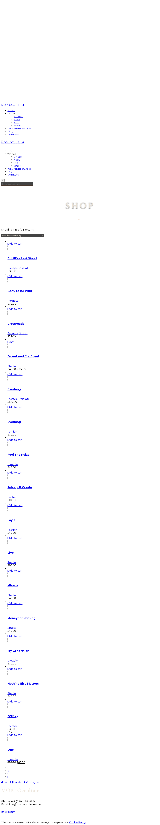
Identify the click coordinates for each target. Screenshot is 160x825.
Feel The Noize (19, 454)
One (11, 749)
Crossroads (16, 323)
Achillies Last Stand (22, 258)
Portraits (24, 268)
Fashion (12, 431)
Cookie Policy (77, 822)
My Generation (18, 651)
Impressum (8, 811)
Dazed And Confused (23, 356)
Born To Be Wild (20, 291)
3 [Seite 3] (8, 774)
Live (11, 552)
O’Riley (13, 716)
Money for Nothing (21, 618)
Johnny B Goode (20, 487)
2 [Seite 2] (8, 771)
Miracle (13, 585)
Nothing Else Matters (23, 683)
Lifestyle (13, 268)
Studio (23, 333)
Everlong (14, 389)
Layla (11, 520)
